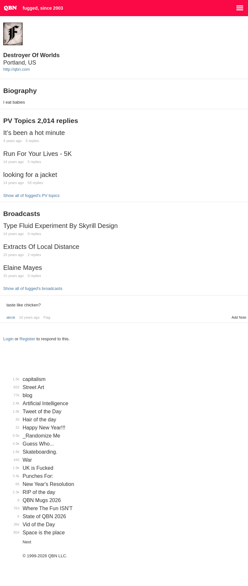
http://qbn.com (16, 69)
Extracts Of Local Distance (41, 246)
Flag (47, 317)
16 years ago (29, 317)
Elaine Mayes (22, 267)
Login (8, 338)
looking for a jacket (30, 174)
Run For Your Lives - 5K (37, 153)
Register (27, 338)
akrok (10, 317)
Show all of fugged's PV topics (31, 195)
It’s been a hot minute (34, 132)
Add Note (239, 317)
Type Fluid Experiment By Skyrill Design (60, 225)
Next (27, 542)
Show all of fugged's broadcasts (32, 288)
